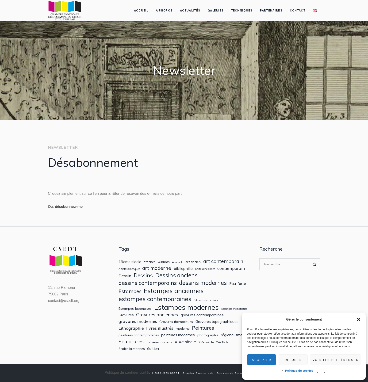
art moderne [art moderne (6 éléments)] (156, 268)
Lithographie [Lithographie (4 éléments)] (131, 328)
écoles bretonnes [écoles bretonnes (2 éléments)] (132, 349)
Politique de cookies (299, 370)
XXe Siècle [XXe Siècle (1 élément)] (222, 342)
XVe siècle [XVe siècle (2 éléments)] (206, 342)
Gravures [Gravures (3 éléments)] (126, 315)
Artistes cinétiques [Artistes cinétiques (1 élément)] (129, 269)
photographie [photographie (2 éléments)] (207, 335)
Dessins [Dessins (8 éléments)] (143, 275)
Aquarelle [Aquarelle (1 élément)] (177, 262)
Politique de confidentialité (126, 372)
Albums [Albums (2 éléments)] (164, 262)
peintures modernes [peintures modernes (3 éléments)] (178, 335)
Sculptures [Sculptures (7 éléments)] (131, 341)
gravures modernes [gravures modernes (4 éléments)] (138, 321)
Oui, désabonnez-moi (65, 206)
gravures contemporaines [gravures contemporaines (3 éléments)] (202, 315)
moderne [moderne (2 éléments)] (183, 328)
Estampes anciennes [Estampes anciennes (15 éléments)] (174, 291)
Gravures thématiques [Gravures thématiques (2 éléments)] (176, 322)
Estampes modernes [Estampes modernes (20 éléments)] (186, 307)
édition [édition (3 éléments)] (153, 348)
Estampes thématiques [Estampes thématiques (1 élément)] (234, 308)
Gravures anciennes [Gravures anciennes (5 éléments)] (157, 314)
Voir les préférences (335, 360)
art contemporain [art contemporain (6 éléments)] (223, 261)
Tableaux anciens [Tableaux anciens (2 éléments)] (159, 342)
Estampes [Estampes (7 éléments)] (130, 291)
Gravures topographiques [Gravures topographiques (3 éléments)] (217, 321)
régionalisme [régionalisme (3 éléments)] (231, 335)
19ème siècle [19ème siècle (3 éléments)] (130, 262)
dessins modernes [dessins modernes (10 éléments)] (203, 282)
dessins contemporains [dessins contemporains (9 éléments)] (148, 282)
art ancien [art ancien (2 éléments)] (193, 262)
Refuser (293, 360)
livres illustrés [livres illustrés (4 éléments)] (159, 328)
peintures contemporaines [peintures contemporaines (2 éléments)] (139, 335)
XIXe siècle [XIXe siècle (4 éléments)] (185, 341)
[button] (358, 319)
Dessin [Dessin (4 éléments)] (125, 275)
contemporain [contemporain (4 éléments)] (231, 268)
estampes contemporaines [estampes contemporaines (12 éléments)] (155, 298)
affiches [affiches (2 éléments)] (150, 262)
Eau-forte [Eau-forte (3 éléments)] (237, 283)
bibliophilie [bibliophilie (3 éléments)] (183, 268)
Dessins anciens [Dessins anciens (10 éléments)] (176, 275)
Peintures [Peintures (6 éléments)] (203, 328)
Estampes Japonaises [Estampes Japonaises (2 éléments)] (135, 308)
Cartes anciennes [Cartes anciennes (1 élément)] (205, 269)
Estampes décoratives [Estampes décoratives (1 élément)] (206, 300)
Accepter (261, 360)
